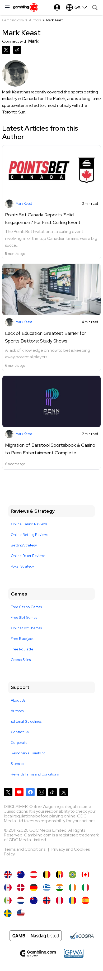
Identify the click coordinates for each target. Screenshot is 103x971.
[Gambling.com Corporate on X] (63, 792)
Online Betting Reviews (29, 534)
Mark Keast (24, 203)
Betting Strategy (24, 545)
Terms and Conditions (25, 849)
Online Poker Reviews (28, 556)
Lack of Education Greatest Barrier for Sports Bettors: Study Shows (45, 337)
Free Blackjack (22, 638)
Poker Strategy (22, 566)
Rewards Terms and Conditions (35, 774)
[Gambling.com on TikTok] (52, 792)
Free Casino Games (26, 607)
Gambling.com (13, 20)
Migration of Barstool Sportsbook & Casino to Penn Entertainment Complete (50, 449)
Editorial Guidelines (26, 721)
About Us (18, 700)
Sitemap (17, 763)
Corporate (19, 742)
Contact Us (20, 732)
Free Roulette (22, 649)
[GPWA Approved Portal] (73, 953)
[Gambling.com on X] (8, 792)
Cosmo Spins (21, 660)
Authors (35, 20)
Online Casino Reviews (29, 524)
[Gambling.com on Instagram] (41, 792)
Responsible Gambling (28, 753)
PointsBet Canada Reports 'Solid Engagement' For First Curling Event (43, 218)
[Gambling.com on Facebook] (30, 792)
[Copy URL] (18, 49)
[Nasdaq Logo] (36, 935)
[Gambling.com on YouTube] (19, 792)
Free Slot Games (24, 617)
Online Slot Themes (26, 628)
